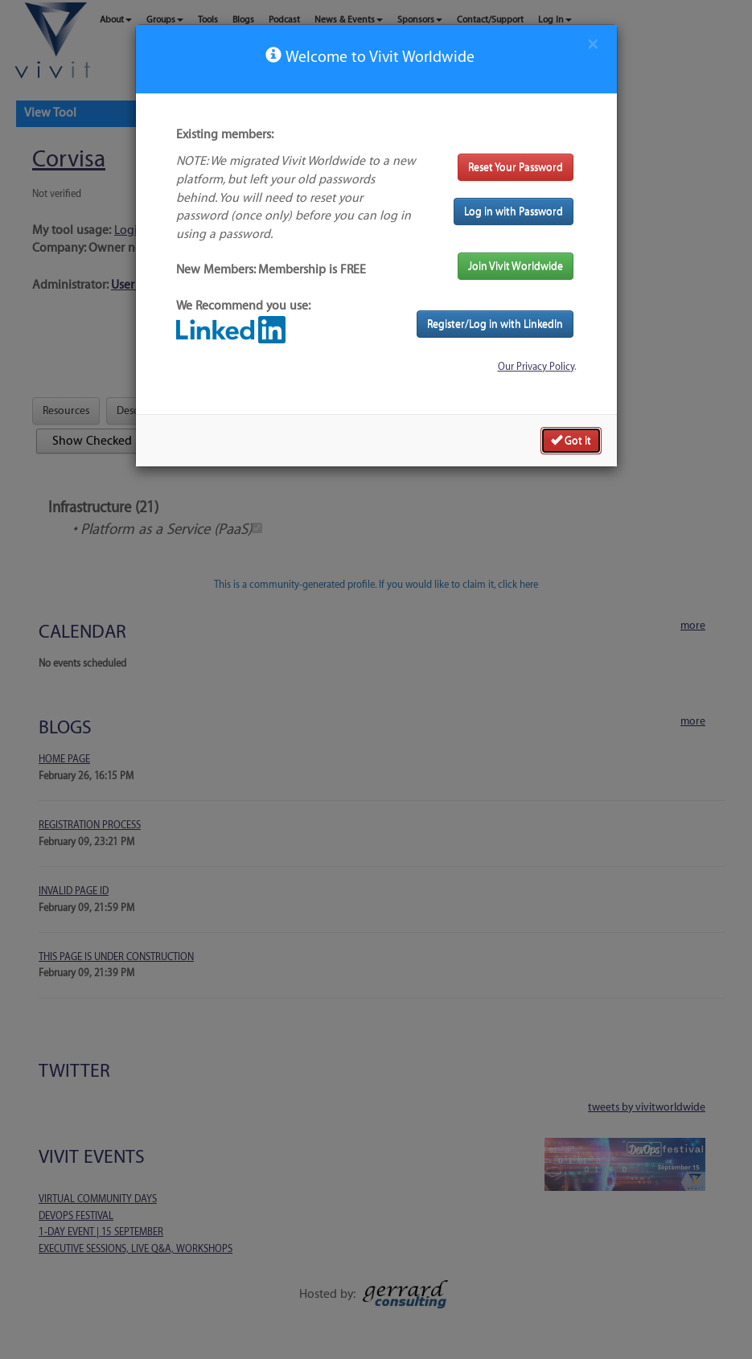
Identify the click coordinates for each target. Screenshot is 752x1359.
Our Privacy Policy (536, 366)
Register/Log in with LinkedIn (495, 324)
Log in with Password (513, 211)
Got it (571, 439)
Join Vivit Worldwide (515, 266)
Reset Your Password (515, 167)
